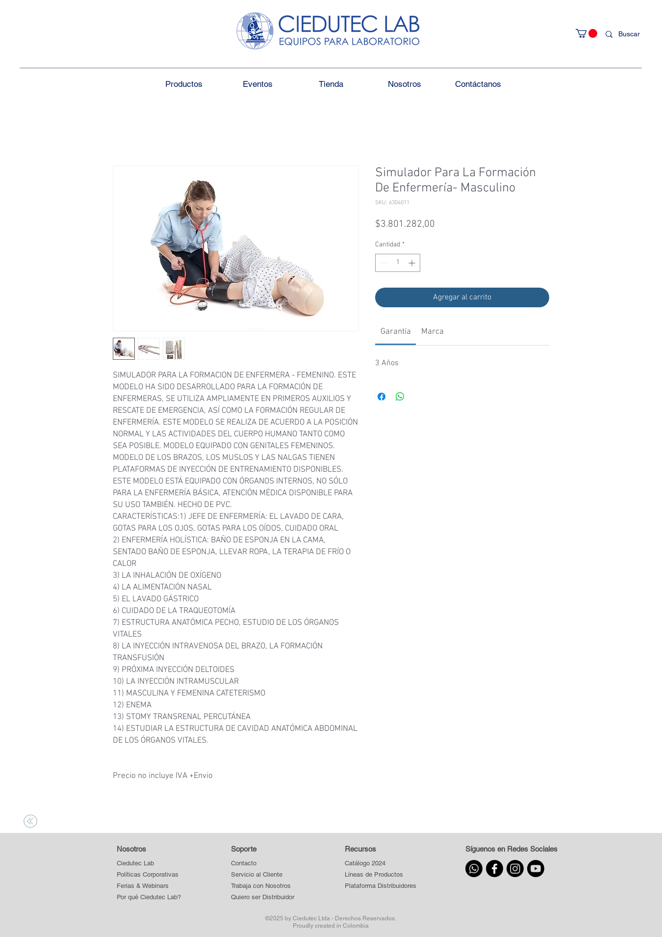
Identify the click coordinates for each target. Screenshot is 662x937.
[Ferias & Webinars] (143, 886)
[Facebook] (494, 868)
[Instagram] (515, 868)
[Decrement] (383, 262)
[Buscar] (631, 34)
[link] (396, 332)
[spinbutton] (398, 262)
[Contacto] (263, 863)
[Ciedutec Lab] (135, 863)
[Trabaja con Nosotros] (263, 886)
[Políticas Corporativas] (147, 875)
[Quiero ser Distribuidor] (263, 897)
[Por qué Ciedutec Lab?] (149, 897)
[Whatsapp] (474, 868)
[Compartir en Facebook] (381, 396)
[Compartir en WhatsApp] (400, 396)
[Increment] (413, 262)
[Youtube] (535, 868)
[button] (586, 33)
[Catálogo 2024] (380, 863)
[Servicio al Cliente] (263, 875)
